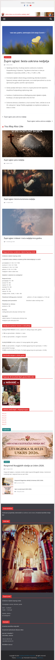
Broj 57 (4, 424)
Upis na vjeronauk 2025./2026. (23, 489)
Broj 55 (4, 420)
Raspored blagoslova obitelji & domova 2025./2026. (29, 480)
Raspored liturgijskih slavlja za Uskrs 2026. (24, 465)
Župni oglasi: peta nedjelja (14, 160)
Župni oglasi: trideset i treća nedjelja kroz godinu (23, 238)
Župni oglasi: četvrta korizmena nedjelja (19, 199)
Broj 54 (4, 418)
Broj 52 (4, 413)
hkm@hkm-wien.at (7, 644)
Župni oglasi (8, 57)
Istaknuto (6, 461)
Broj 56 (4, 422)
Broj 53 (4, 416)
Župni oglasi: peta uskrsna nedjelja (14, 117)
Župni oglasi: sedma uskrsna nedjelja (40, 121)
